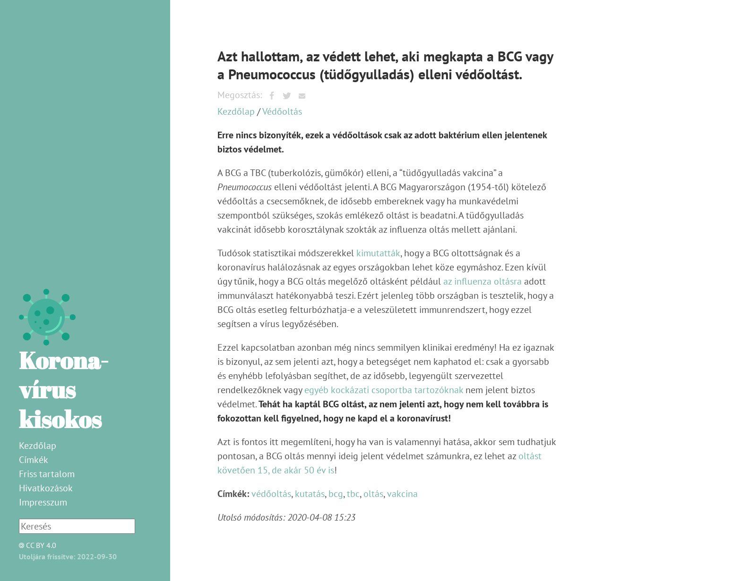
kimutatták (378, 253)
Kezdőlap (37, 445)
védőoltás (271, 494)
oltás (373, 494)
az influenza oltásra (482, 281)
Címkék (33, 460)
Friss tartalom (47, 474)
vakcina (402, 494)
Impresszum (43, 502)
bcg (335, 494)
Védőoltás (282, 111)
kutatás (310, 494)
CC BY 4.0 (35, 545)
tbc (353, 494)
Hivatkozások (46, 488)
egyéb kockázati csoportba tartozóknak (383, 390)
